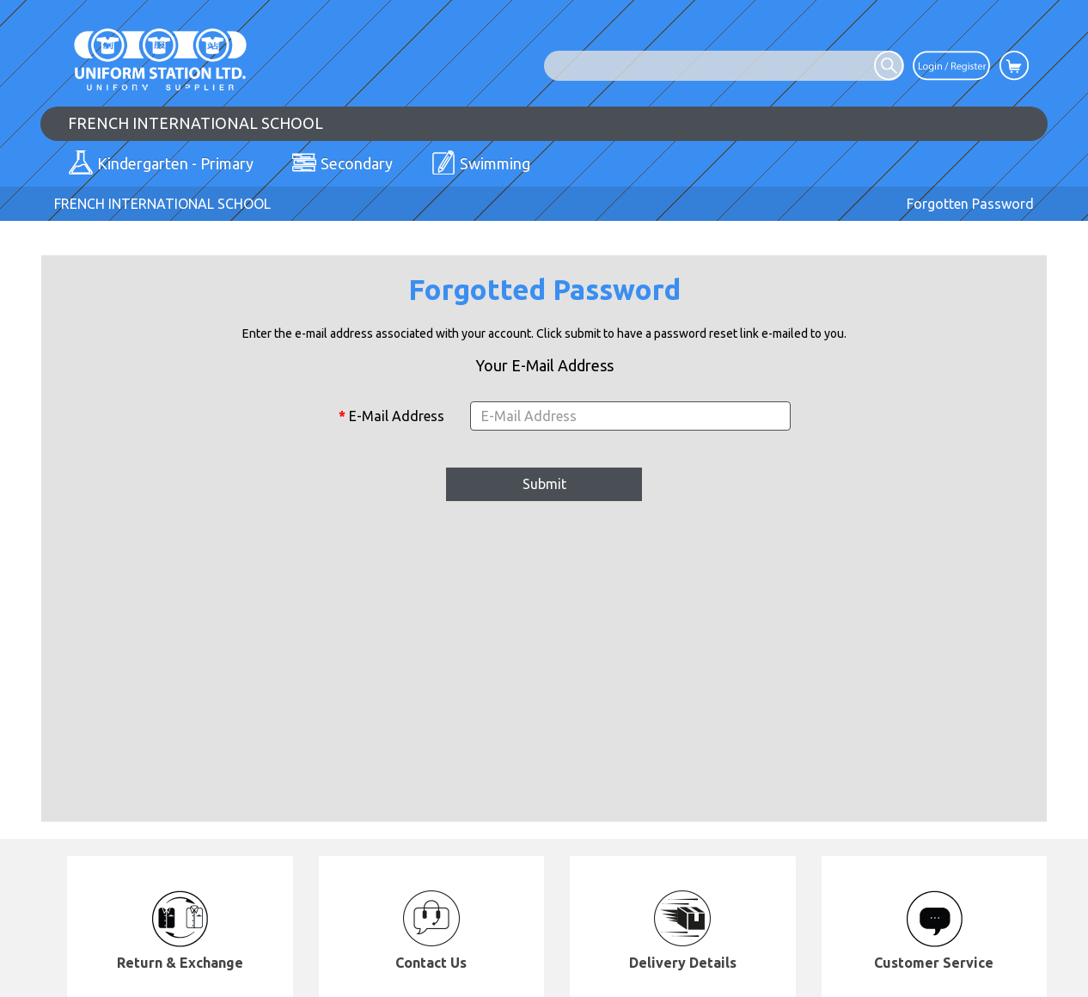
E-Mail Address (396, 416)
